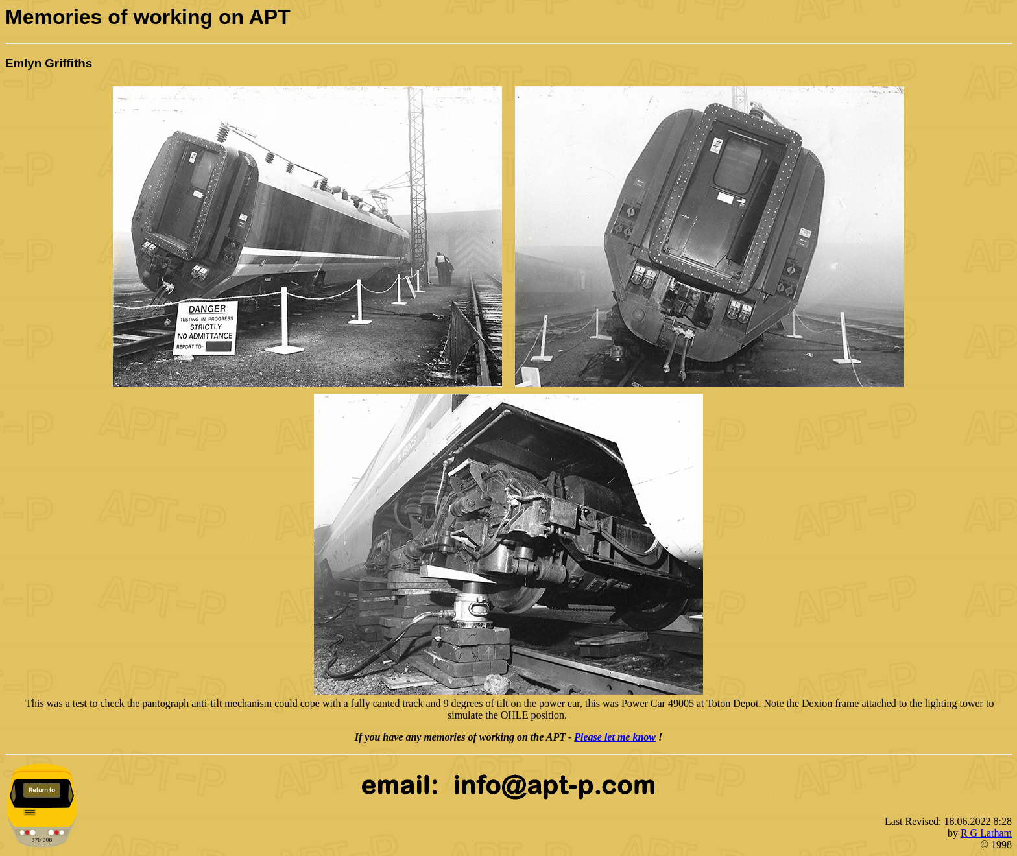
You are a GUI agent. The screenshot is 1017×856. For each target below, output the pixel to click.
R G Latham (986, 832)
